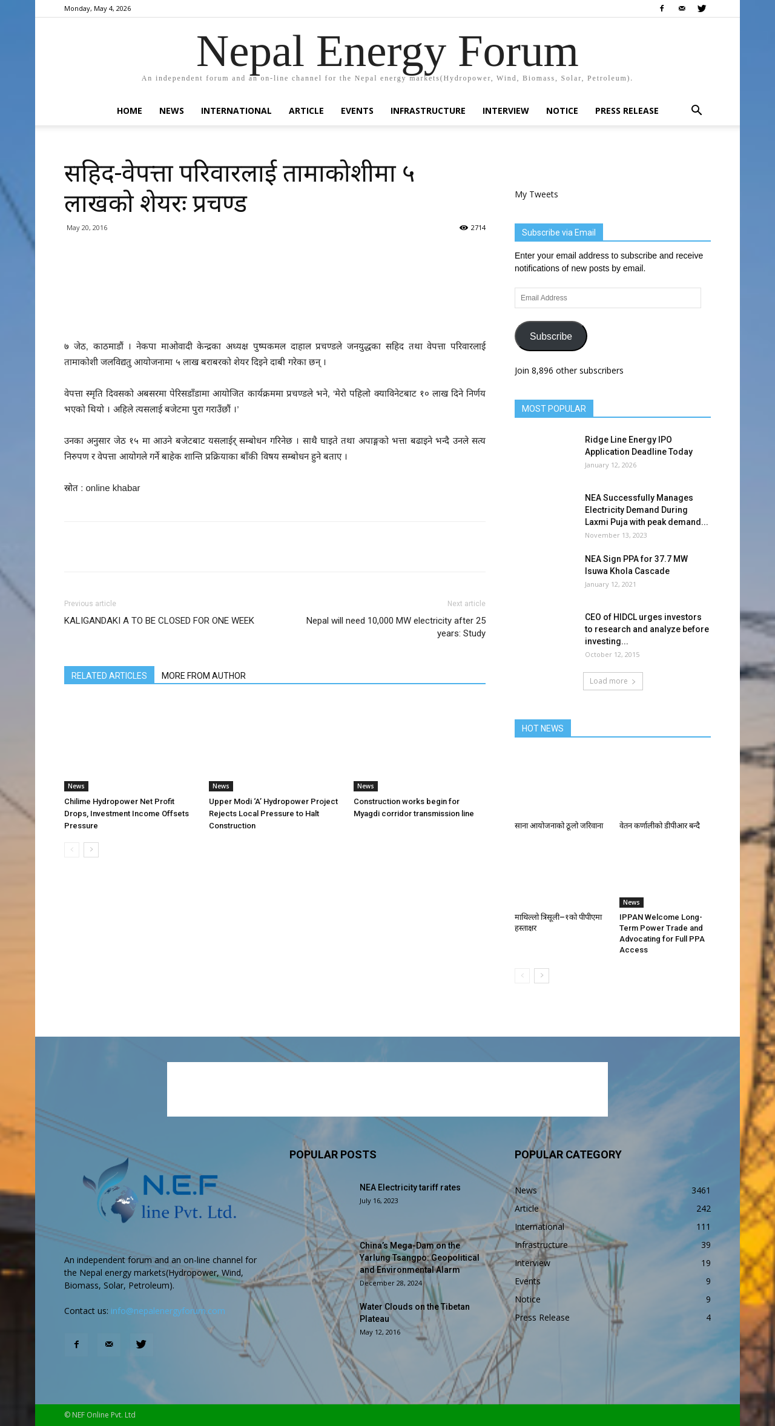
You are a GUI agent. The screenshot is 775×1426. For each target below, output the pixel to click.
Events (357, 110)
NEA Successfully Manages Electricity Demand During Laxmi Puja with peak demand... (646, 510)
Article (306, 110)
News (171, 110)
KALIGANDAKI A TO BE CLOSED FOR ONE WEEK (159, 620)
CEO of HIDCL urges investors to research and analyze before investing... (647, 629)
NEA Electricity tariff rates (410, 1187)
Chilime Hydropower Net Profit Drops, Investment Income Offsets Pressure (126, 813)
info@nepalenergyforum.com (168, 1310)
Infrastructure (428, 110)
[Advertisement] (275, 307)
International (236, 110)
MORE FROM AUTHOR (204, 676)
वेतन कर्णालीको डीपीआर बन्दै (659, 825)
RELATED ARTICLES (109, 676)
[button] (696, 111)
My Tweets (536, 194)
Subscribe (551, 336)
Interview (506, 110)
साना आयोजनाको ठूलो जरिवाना (559, 825)
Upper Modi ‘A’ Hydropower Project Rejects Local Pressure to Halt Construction (273, 813)
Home (129, 110)
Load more (613, 681)
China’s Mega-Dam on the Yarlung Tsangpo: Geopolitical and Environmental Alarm (420, 1258)
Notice (562, 110)
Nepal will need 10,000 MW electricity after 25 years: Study (396, 627)
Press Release (627, 110)
